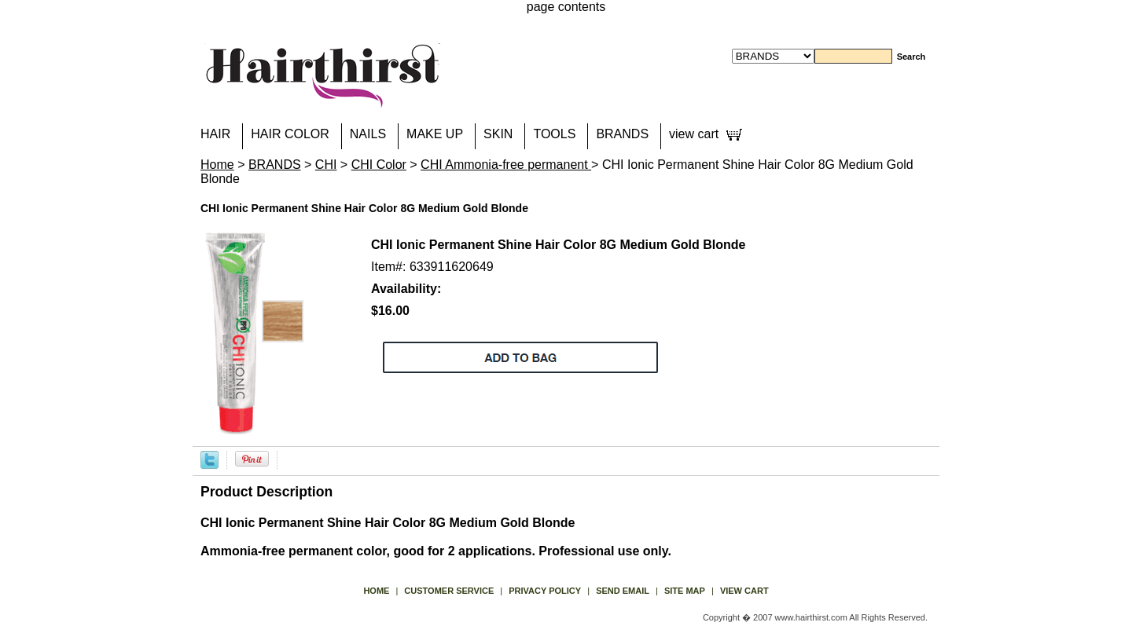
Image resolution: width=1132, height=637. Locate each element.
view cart (694, 134)
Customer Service (449, 590)
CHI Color (378, 164)
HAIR (215, 134)
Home (217, 164)
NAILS (368, 134)
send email (622, 590)
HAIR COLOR (290, 134)
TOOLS (554, 134)
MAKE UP (434, 134)
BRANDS (622, 134)
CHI (326, 164)
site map (684, 590)
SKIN (498, 134)
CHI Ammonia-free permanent (506, 164)
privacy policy (545, 590)
